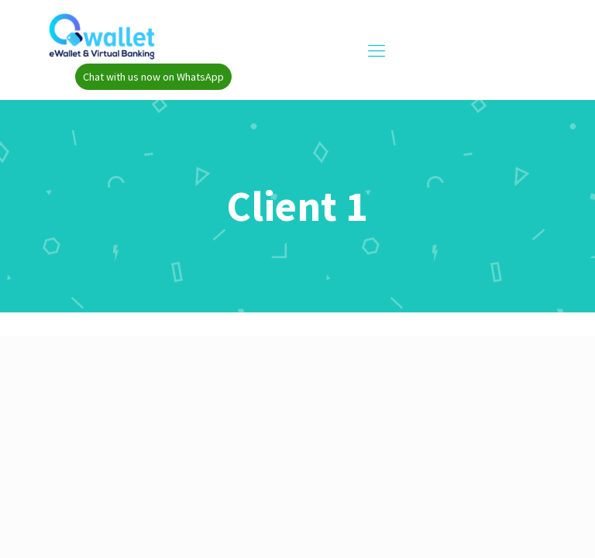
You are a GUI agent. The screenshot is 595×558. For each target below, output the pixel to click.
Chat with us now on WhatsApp (153, 77)
